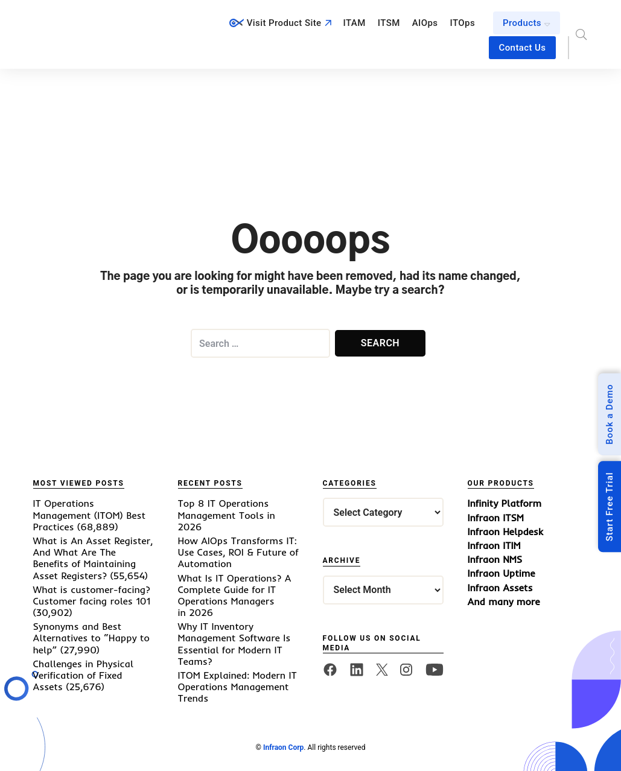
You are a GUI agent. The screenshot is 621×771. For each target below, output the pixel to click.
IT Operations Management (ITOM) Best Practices (89, 514)
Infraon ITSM (496, 518)
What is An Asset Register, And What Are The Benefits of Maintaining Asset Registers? (93, 558)
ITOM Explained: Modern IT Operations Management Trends (237, 686)
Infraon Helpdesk (505, 532)
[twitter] (382, 670)
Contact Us (522, 47)
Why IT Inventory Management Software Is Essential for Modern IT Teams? (234, 643)
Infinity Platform (505, 503)
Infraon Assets (500, 588)
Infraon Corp (283, 747)
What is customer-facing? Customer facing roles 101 (92, 595)
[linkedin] (356, 669)
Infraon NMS (495, 559)
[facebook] (330, 669)
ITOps (463, 22)
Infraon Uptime (501, 573)
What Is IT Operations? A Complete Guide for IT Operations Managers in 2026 (234, 595)
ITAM (354, 22)
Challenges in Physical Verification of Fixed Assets (83, 675)
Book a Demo (609, 414)
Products (522, 22)
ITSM (389, 22)
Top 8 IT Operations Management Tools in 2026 (226, 514)
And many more (504, 602)
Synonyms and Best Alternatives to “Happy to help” (91, 637)
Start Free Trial (609, 506)
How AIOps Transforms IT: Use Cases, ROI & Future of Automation (238, 552)
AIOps (425, 22)
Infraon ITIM (494, 545)
